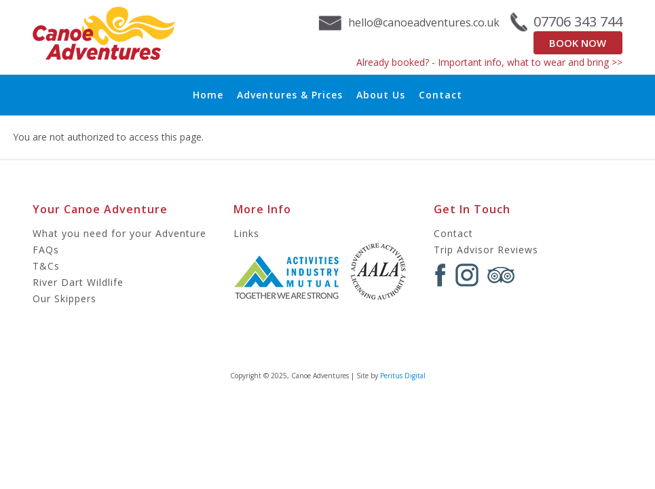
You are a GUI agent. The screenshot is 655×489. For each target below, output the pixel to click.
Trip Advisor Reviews (486, 249)
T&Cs (46, 265)
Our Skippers (64, 298)
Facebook (440, 275)
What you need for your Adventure (119, 233)
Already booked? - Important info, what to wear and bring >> (489, 62)
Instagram (467, 275)
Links (246, 233)
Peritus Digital (403, 375)
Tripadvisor (500, 275)
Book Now (577, 43)
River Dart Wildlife (78, 282)
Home (208, 94)
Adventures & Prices (290, 94)
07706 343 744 (578, 22)
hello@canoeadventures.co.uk (424, 22)
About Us (380, 94)
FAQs (46, 249)
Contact (440, 94)
